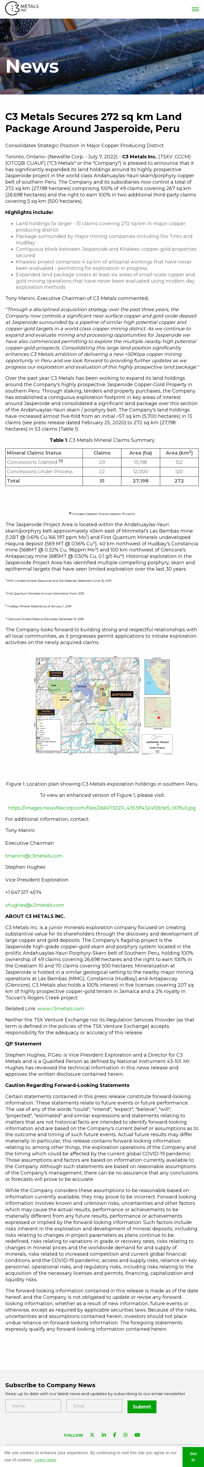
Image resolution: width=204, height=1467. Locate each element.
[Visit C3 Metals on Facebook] (114, 1435)
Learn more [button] (45, 1460)
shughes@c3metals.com (34, 905)
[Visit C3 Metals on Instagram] (125, 1435)
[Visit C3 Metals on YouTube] (137, 1435)
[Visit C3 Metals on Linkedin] (104, 1435)
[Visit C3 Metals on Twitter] (92, 1435)
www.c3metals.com (60, 1009)
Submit (142, 1406)
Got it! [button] (193, 1457)
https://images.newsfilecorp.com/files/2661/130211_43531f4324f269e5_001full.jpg (102, 808)
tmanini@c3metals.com (34, 856)
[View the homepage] (22, 9)
